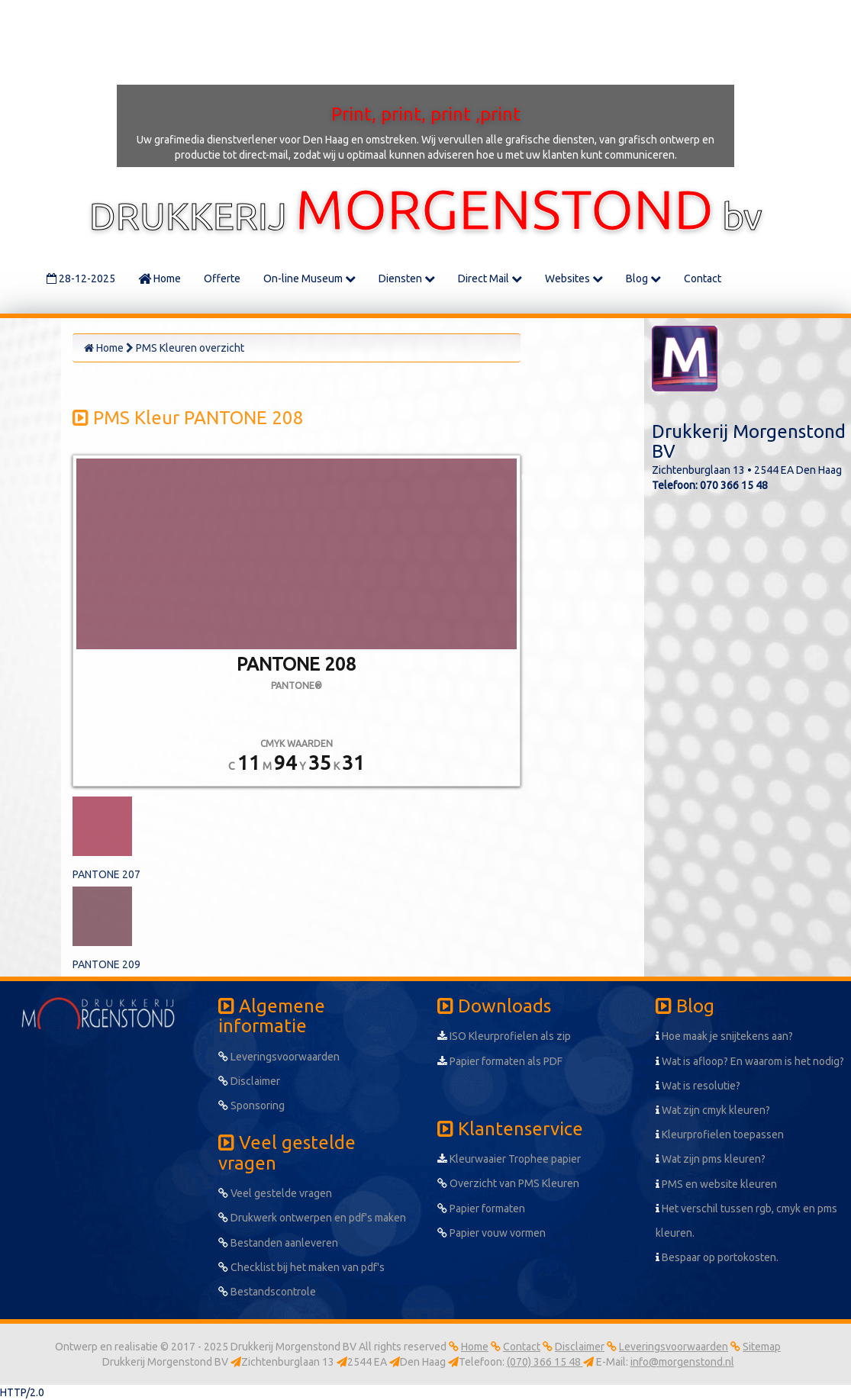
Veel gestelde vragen (275, 1193)
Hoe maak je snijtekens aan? (724, 1036)
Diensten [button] (407, 278)
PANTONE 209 (106, 964)
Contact (702, 278)
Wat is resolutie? (698, 1086)
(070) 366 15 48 (545, 1362)
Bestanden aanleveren (278, 1243)
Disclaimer (249, 1081)
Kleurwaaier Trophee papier (509, 1159)
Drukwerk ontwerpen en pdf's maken (312, 1218)
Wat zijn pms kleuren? (711, 1159)
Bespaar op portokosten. (717, 1257)
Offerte (222, 278)
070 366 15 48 (734, 485)
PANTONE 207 (106, 874)
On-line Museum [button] (309, 278)
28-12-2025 (81, 278)
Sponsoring (251, 1105)
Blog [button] (643, 278)
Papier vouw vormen (491, 1233)
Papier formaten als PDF (499, 1061)
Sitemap (762, 1346)
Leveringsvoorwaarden (279, 1057)
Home (159, 278)
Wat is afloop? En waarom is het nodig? (750, 1061)
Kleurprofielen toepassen (720, 1134)
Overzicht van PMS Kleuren (508, 1183)
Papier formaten (481, 1208)
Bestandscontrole (267, 1292)
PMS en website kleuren (716, 1184)
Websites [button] (574, 278)
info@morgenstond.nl (682, 1362)
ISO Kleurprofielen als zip (504, 1036)
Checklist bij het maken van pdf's (301, 1267)
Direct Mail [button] (490, 278)
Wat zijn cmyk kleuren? (713, 1110)
